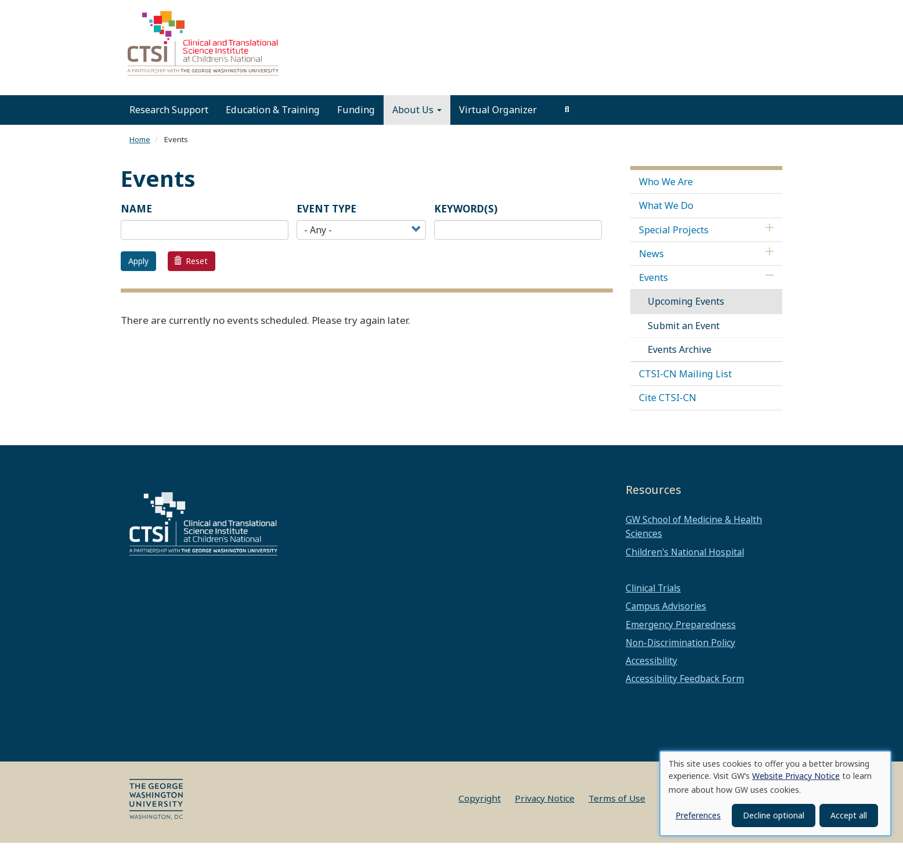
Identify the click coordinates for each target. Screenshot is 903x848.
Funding (356, 115)
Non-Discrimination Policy (680, 648)
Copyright (479, 803)
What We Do (666, 210)
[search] (567, 114)
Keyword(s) (465, 214)
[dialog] (775, 793)
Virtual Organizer (498, 115)
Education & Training (273, 115)
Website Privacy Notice (796, 775)
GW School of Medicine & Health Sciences (694, 531)
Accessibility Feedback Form (685, 684)
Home (139, 144)
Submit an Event (684, 330)
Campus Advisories (666, 611)
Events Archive (679, 354)
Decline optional (773, 815)
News (651, 258)
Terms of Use (616, 803)
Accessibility (651, 666)
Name (136, 214)
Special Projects (674, 235)
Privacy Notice (545, 803)
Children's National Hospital (685, 557)
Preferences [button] (698, 815)
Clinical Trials (653, 593)
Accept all (848, 815)
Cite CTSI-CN (667, 402)
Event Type (326, 214)
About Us (417, 115)
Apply (138, 266)
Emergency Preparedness (681, 630)
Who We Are (666, 187)
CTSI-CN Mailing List (685, 379)
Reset (191, 266)
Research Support (168, 115)
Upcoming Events (686, 306)
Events (653, 282)
